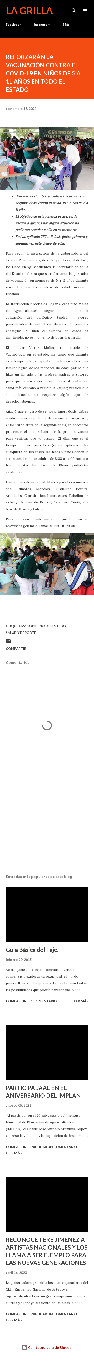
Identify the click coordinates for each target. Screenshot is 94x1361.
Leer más (80, 1001)
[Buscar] (74, 9)
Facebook (13, 24)
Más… (67, 24)
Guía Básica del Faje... (33, 949)
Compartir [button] (16, 648)
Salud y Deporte (21, 633)
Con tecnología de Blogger (47, 1347)
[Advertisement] (47, 825)
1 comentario (44, 1001)
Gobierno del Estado (46, 626)
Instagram (42, 24)
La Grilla (29, 10)
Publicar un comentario (54, 1147)
